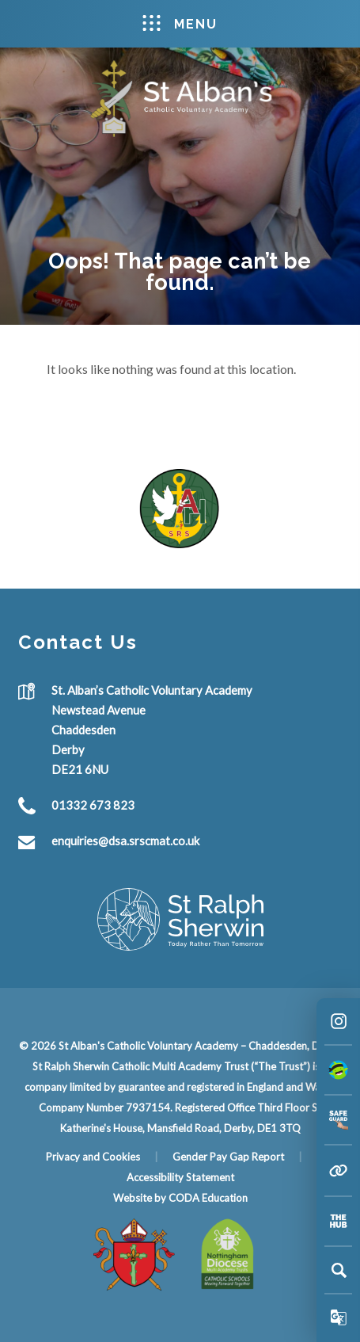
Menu (180, 23)
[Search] (338, 1270)
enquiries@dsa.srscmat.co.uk (125, 840)
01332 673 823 (93, 805)
